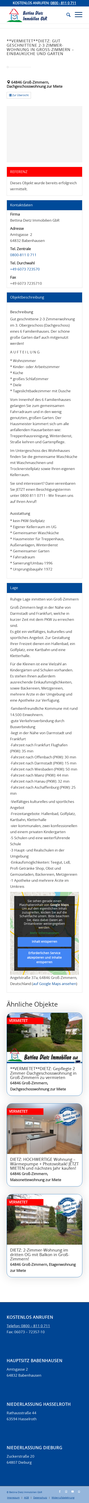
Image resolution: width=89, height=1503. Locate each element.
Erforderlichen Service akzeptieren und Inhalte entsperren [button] (44, 958)
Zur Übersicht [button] (19, 95)
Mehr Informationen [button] (44, 933)
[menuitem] (66, 15)
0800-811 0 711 (23, 255)
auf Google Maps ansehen (54, 984)
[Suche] (66, 15)
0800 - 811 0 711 (63, 3)
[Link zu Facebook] (60, 1491)
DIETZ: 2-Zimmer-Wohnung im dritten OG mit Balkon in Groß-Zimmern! (39, 1254)
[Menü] (76, 15)
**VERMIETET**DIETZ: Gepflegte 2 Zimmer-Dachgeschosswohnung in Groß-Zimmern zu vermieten (43, 1073)
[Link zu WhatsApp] (79, 1491)
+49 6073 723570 (25, 269)
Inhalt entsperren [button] (44, 941)
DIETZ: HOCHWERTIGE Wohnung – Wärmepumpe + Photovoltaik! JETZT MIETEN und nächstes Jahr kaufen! (44, 1164)
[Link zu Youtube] (72, 1491)
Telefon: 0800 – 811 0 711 (28, 1326)
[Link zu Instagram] (66, 1491)
